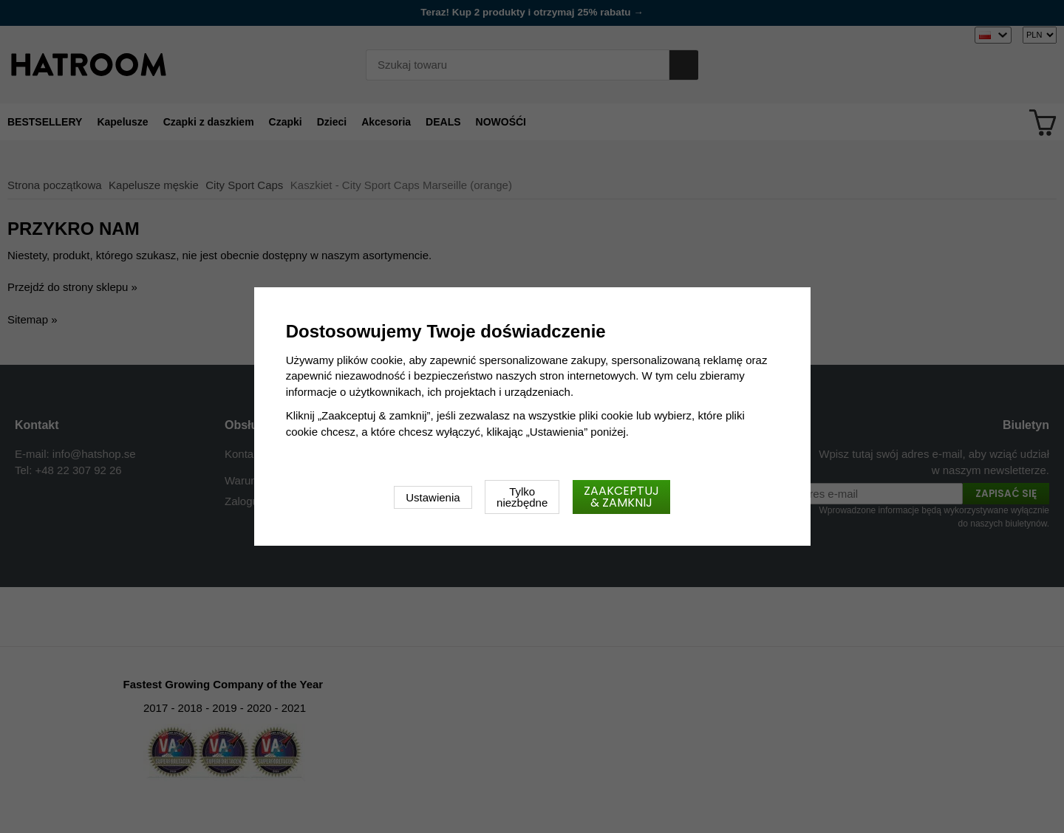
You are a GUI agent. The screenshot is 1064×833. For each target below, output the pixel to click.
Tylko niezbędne (522, 497)
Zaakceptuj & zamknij (621, 496)
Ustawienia (433, 497)
